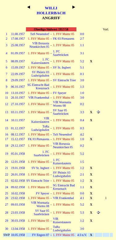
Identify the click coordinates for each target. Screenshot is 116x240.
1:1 (82, 45)
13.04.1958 (18, 228)
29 (6, 220)
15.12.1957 (18, 139)
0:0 (82, 34)
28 (6, 212)
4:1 (82, 198)
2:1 (82, 174)
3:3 (82, 112)
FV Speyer (59, 93)
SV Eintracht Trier (64, 80)
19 (6, 153)
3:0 (82, 80)
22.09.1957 (18, 74)
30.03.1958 (18, 220)
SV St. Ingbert (62, 67)
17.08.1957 (18, 38)
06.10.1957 (18, 86)
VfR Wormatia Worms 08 (62, 103)
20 (6, 161)
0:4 (82, 120)
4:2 (82, 134)
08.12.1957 (18, 134)
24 (6, 187)
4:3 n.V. (82, 235)
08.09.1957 (18, 61)
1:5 (82, 161)
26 (6, 198)
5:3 (82, 212)
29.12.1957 (18, 145)
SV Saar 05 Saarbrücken (60, 112)
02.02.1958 (18, 180)
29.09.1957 (18, 80)
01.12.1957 (18, 128)
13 (6, 112)
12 (6, 104)
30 (6, 228)
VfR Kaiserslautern (40, 120)
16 (6, 134)
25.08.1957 (18, 45)
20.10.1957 (18, 97)
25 (6, 193)
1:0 (82, 93)
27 (6, 204)
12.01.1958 (18, 161)
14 (6, 120)
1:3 (82, 86)
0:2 (82, 104)
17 (6, 139)
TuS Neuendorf (39, 34)
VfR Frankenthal (38, 97)
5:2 (82, 61)
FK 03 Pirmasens (63, 38)
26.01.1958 (18, 174)
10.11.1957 (18, 120)
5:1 (82, 67)
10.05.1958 (18, 235)
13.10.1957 (18, 93)
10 (6, 93)
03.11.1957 (18, 112)
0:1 (82, 74)
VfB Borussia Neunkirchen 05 (39, 45)
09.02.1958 (18, 187)
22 (6, 174)
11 (6, 97)
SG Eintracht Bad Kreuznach (38, 86)
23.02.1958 (18, 198)
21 (6, 168)
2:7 (82, 38)
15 (6, 128)
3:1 (82, 53)
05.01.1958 (18, 153)
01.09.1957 (18, 53)
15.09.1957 (18, 67)
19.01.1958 (18, 168)
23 (6, 180)
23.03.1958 (18, 212)
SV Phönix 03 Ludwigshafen (40, 73)
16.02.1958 (18, 193)
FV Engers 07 (40, 235)
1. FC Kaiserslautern (40, 61)
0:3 (82, 128)
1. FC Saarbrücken (60, 53)
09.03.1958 (18, 204)
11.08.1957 (18, 34)
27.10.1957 (18, 104)
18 (6, 145)
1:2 (82, 168)
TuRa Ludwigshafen (40, 128)
